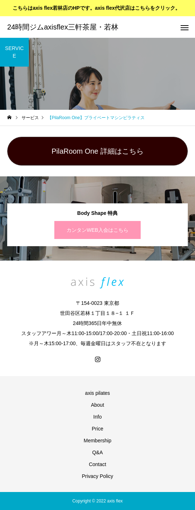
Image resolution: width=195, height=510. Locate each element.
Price (97, 429)
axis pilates (97, 393)
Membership (97, 440)
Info (97, 417)
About (97, 405)
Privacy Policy (97, 476)
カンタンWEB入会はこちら (97, 230)
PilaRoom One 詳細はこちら (97, 151)
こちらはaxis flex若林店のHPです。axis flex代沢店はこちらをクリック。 (96, 8)
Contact (97, 464)
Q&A (97, 452)
